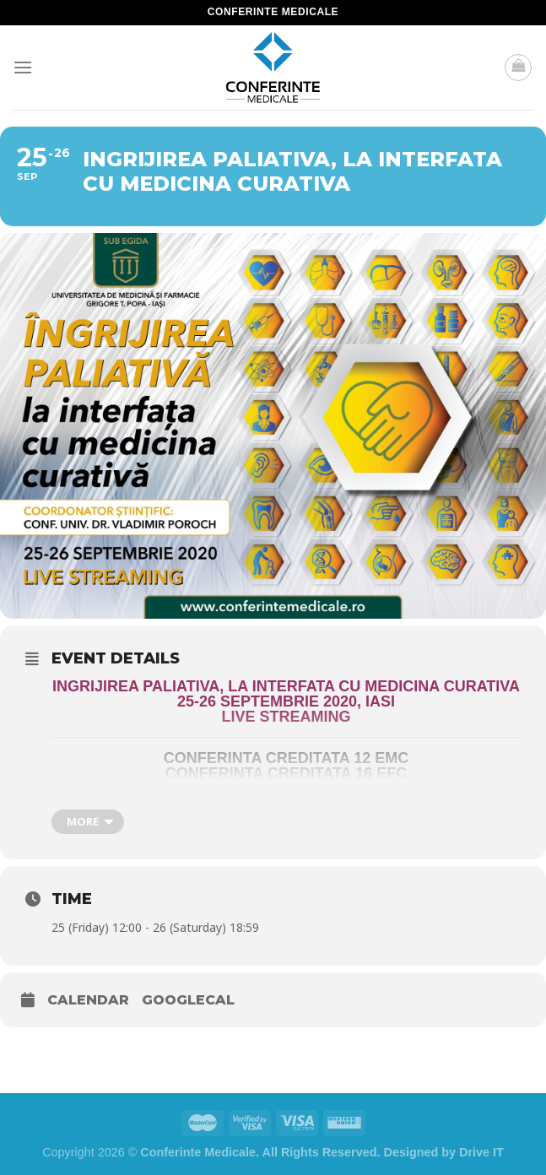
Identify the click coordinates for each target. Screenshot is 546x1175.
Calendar (88, 1000)
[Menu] (23, 67)
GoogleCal (188, 1000)
